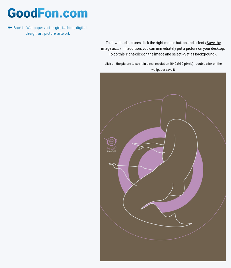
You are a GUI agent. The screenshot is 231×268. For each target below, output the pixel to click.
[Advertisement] (48, 98)
